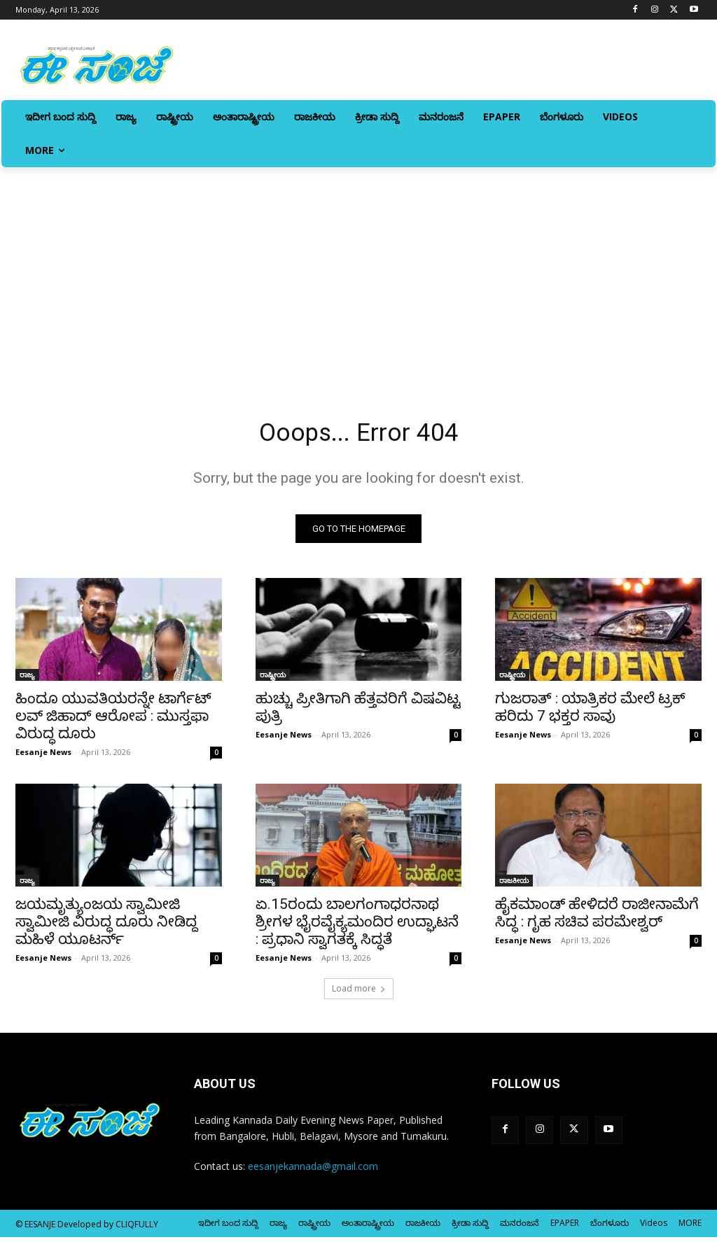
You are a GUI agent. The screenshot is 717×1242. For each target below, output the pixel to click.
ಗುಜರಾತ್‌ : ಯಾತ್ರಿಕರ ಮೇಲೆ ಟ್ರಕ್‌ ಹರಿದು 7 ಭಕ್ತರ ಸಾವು (590, 712)
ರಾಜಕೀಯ (514, 886)
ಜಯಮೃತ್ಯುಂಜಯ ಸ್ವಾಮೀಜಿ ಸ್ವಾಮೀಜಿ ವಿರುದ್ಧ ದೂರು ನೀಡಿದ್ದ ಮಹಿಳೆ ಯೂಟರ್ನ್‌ (106, 927)
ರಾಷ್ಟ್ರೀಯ (273, 679)
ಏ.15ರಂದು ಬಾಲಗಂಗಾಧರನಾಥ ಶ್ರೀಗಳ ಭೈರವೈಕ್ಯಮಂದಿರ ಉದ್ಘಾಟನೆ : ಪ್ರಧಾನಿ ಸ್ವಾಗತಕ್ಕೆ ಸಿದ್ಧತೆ (357, 927)
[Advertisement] (358, 272)
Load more (359, 994)
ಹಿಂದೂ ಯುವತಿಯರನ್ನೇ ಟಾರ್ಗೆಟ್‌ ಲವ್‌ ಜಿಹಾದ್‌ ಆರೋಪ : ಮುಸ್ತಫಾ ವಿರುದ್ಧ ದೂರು (113, 721)
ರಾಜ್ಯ (27, 679)
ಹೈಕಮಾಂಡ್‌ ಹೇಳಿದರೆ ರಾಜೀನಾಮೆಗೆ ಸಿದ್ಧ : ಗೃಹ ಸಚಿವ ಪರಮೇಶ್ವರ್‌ (597, 918)
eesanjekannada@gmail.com (313, 1171)
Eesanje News (43, 756)
